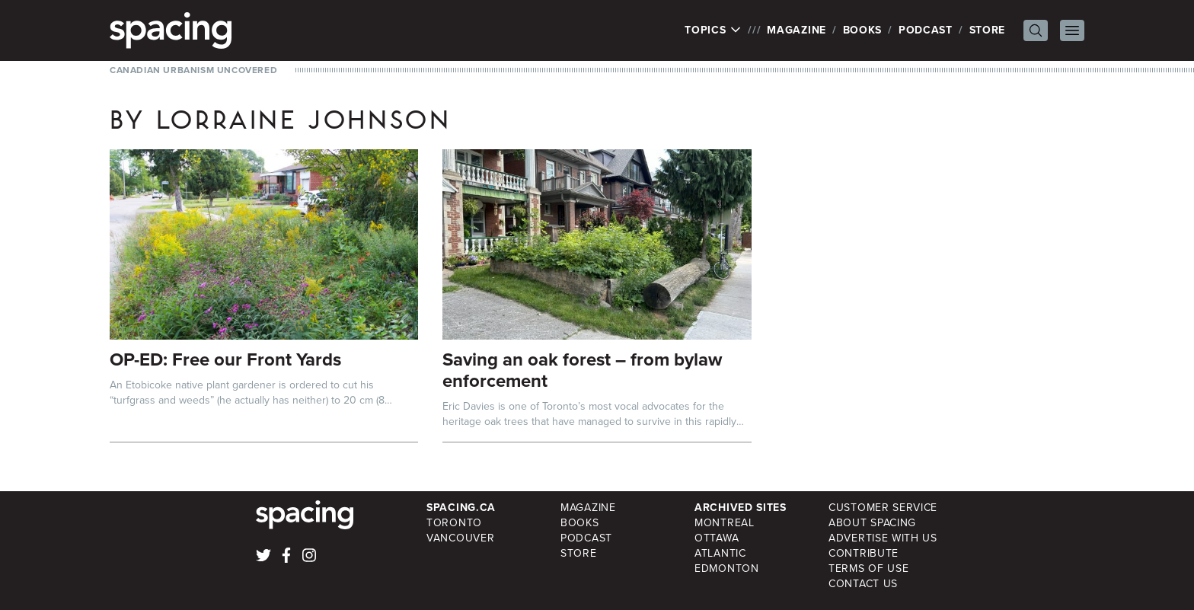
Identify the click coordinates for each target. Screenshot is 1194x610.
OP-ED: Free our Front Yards (225, 359)
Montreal (724, 523)
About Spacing (872, 523)
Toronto (454, 523)
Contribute (863, 553)
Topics (713, 30)
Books (863, 30)
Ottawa (716, 538)
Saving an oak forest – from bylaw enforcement (582, 370)
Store (987, 30)
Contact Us (863, 584)
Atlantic (720, 553)
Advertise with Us (882, 538)
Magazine (796, 30)
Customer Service (882, 508)
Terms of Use (868, 568)
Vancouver (460, 538)
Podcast (926, 30)
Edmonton (726, 568)
